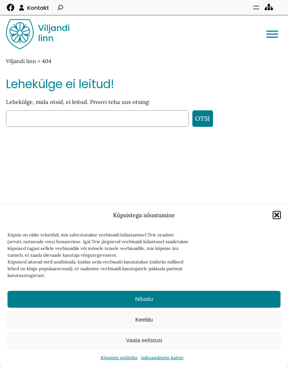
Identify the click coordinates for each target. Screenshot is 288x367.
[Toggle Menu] (272, 34)
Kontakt (38, 8)
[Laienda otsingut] (60, 7)
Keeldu (144, 319)
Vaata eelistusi (144, 340)
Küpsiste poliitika (119, 357)
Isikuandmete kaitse (162, 357)
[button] (276, 215)
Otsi (202, 118)
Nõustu (144, 299)
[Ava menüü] (256, 7)
